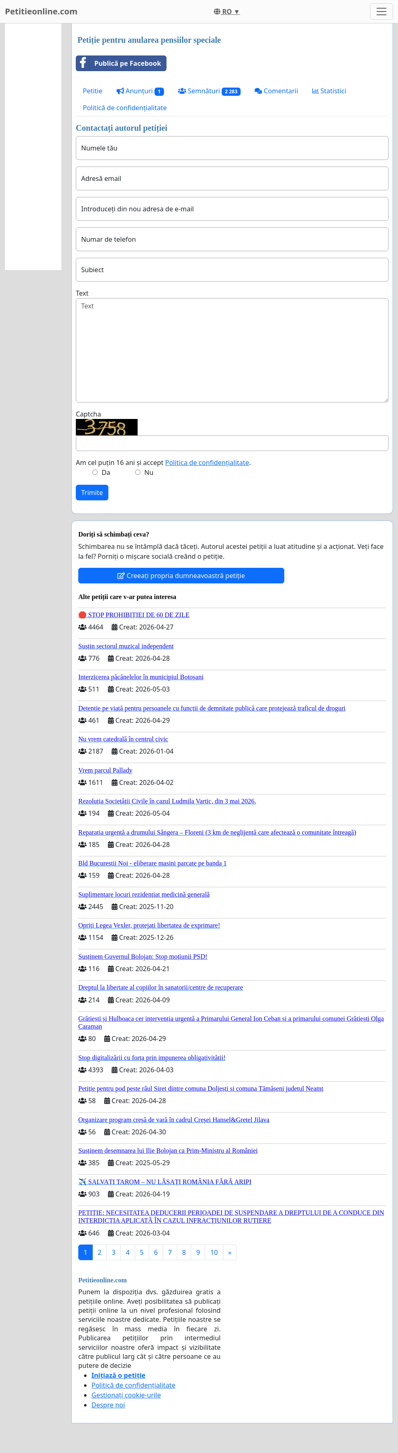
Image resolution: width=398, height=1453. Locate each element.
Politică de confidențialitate (125, 107)
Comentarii (276, 90)
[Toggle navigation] (381, 11)
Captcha (88, 414)
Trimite (92, 492)
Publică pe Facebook (118, 63)
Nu (148, 472)
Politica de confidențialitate (207, 462)
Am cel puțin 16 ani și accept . (163, 462)
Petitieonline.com (41, 11)
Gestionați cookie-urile (126, 1395)
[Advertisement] (33, 146)
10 (214, 1252)
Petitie (93, 90)
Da (106, 472)
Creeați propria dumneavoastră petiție (181, 575)
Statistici (329, 90)
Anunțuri (140, 91)
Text (82, 293)
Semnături (209, 91)
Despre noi (108, 1404)
